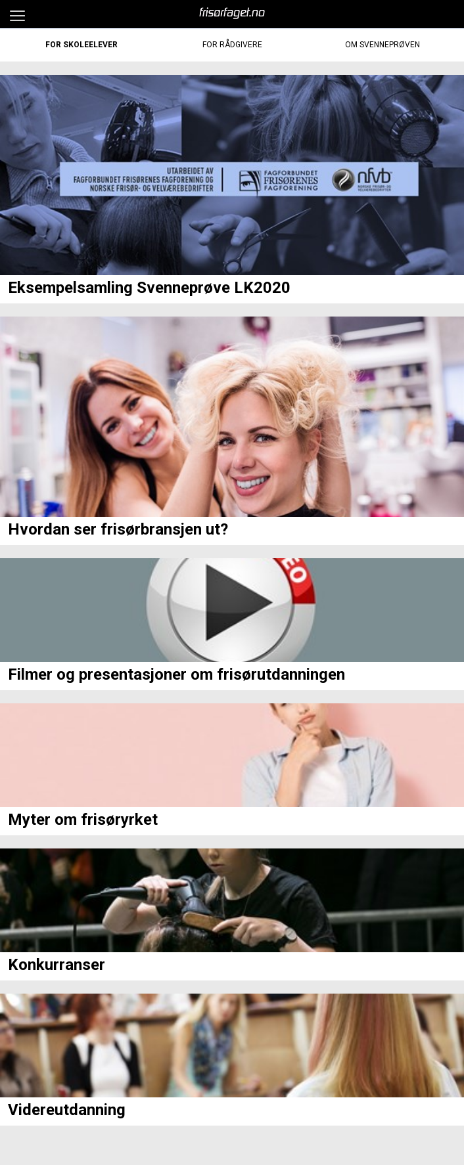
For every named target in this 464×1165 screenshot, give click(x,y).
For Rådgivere (232, 44)
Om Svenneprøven (382, 44)
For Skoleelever (81, 44)
